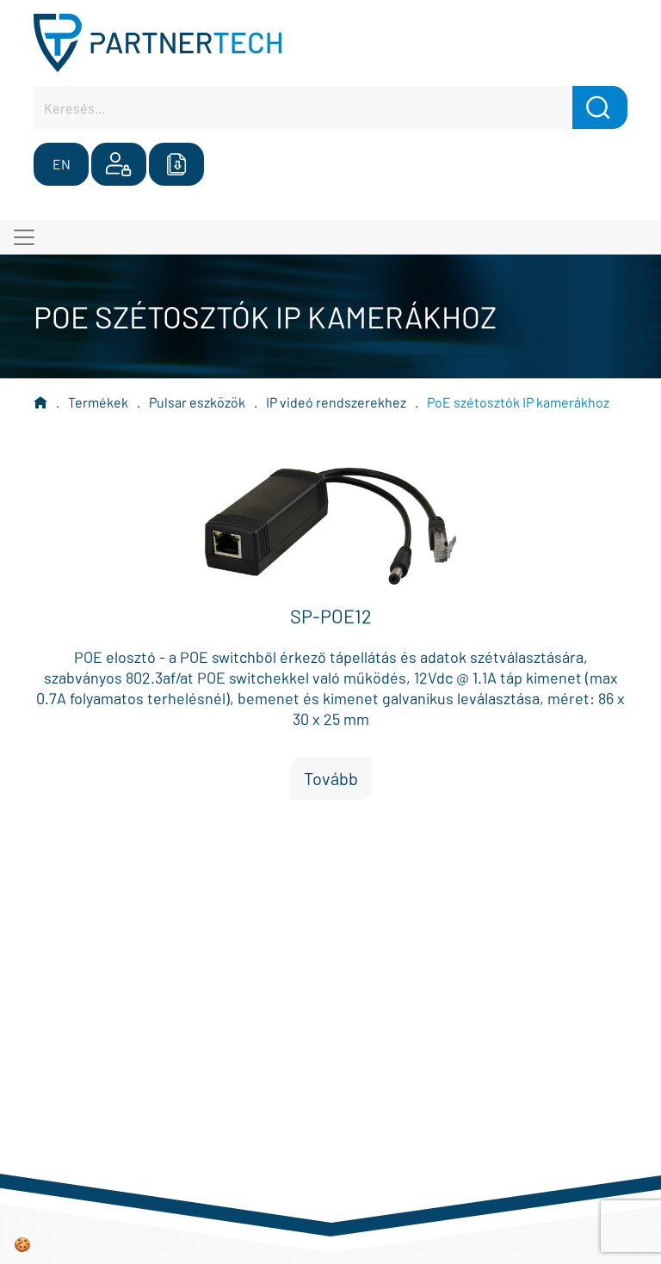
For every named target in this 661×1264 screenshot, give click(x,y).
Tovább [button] (331, 778)
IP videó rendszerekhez (336, 402)
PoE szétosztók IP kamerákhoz (518, 402)
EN (62, 164)
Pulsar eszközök (197, 402)
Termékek (98, 402)
